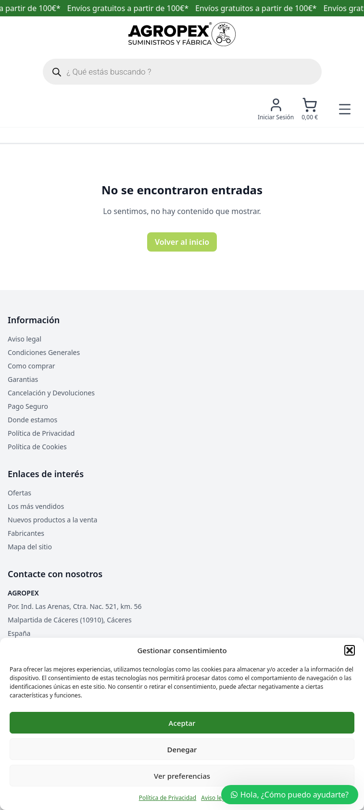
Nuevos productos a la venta (52, 519)
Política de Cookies (37, 446)
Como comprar (31, 365)
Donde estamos (32, 419)
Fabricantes (26, 533)
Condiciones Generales (44, 352)
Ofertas (19, 492)
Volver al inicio (182, 242)
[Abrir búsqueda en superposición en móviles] (182, 71)
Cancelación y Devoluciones (51, 392)
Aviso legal (215, 798)
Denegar (182, 749)
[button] (349, 650)
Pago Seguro (28, 406)
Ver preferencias (182, 776)
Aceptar (182, 723)
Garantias (23, 379)
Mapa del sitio (30, 546)
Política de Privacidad (168, 798)
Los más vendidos (36, 506)
